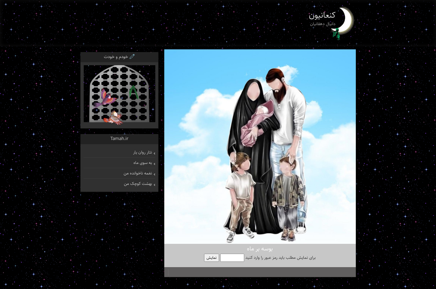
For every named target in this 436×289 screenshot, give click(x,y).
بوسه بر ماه (260, 248)
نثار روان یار (142, 152)
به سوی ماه (142, 162)
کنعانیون (322, 15)
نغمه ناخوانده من (138, 173)
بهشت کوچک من (138, 183)
